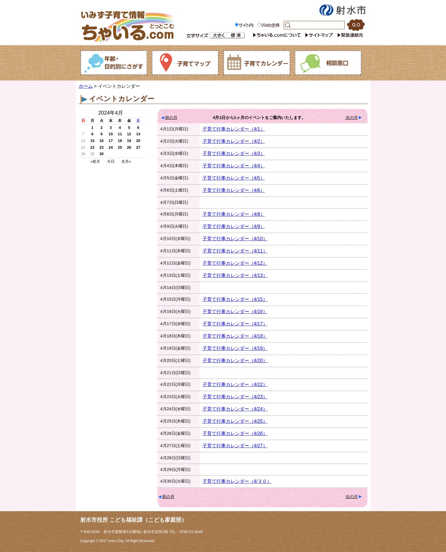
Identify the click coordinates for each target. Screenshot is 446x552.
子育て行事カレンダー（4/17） (234, 323)
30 (101, 154)
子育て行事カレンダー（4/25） (234, 421)
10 (111, 134)
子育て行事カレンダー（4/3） (233, 153)
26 (129, 147)
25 (120, 147)
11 (120, 134)
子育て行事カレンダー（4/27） (234, 445)
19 (129, 141)
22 (92, 147)
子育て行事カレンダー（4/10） (234, 238)
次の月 (352, 117)
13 (138, 134)
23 (101, 147)
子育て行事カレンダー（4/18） (234, 336)
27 (138, 147)
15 (92, 141)
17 (111, 141)
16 (101, 141)
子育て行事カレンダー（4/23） (234, 396)
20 (138, 141)
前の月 (171, 117)
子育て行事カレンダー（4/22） (234, 384)
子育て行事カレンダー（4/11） (234, 250)
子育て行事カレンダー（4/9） (233, 226)
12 (129, 134)
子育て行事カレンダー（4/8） (233, 214)
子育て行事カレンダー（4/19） (234, 348)
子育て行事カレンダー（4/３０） (237, 481)
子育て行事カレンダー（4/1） (233, 129)
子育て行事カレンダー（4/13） (234, 275)
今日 (111, 161)
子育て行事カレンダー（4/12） (234, 263)
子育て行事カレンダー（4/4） (233, 165)
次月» (126, 161)
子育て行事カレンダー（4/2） (233, 141)
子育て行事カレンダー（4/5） (233, 178)
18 (120, 141)
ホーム (86, 86)
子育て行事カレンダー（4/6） (233, 190)
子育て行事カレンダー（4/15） (234, 299)
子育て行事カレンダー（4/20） (234, 360)
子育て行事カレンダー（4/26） (234, 433)
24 (111, 147)
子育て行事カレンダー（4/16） (234, 311)
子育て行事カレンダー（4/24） (234, 408)
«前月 (95, 161)
